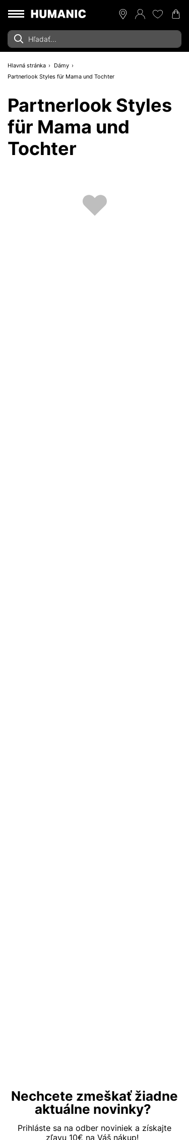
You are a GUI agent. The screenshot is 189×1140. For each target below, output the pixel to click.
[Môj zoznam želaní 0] (158, 14)
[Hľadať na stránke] (94, 39)
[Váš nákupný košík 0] (176, 14)
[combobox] (94, 39)
